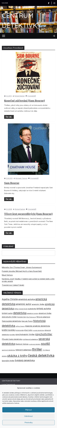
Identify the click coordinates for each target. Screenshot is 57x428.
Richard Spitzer (19, 96)
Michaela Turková (21, 178)
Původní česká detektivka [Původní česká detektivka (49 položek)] (12, 339)
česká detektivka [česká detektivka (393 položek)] (41, 355)
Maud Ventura (7, 275)
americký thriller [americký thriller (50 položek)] (38, 304)
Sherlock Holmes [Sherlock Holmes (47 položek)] (22, 344)
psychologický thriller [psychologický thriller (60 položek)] (25, 334)
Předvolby (29, 422)
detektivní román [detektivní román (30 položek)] (32, 313)
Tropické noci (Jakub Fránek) (13, 285)
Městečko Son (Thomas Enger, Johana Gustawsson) (22, 267)
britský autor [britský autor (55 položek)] (7, 313)
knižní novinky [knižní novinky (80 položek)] (8, 330)
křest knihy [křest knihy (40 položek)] (28, 330)
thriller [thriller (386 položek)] (37, 349)
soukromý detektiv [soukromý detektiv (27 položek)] (34, 344)
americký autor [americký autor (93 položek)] (23, 304)
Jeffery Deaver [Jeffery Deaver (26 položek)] (20, 326)
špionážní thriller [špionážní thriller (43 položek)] (8, 361)
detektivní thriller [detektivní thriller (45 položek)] (45, 313)
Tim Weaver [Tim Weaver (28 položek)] (46, 350)
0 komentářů (31, 96)
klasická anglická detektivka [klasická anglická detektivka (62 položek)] (37, 326)
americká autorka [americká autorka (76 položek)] (26, 299)
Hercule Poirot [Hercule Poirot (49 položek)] (27, 321)
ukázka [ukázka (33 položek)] (4, 356)
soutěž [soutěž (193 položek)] (45, 343)
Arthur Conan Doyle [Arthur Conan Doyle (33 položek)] (21, 309)
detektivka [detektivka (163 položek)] (19, 313)
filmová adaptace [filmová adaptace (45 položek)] (43, 317)
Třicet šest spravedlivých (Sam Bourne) (28, 213)
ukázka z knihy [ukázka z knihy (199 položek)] (17, 355)
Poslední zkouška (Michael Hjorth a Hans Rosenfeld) (22, 271)
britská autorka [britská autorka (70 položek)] (44, 308)
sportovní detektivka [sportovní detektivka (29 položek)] (8, 350)
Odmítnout (28, 416)
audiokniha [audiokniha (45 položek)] (32, 309)
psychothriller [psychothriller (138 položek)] (43, 334)
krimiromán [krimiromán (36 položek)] (20, 330)
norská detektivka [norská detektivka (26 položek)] (38, 330)
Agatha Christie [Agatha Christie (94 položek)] (10, 299)
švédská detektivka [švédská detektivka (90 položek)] (25, 360)
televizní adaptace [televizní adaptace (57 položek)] (23, 350)
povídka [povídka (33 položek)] (12, 334)
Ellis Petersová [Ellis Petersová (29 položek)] (31, 317)
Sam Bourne (11, 183)
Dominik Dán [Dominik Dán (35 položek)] (21, 317)
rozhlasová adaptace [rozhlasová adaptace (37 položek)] (30, 339)
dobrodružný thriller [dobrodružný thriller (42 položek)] (9, 317)
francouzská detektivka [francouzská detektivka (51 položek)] (11, 321)
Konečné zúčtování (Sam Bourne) (24, 100)
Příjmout (28, 410)
